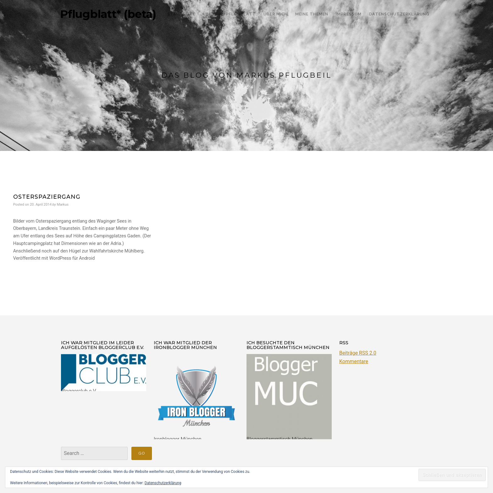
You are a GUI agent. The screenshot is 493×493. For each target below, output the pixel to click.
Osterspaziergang (46, 196)
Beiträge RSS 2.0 (357, 353)
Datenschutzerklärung (163, 483)
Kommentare (353, 361)
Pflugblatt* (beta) (108, 14)
